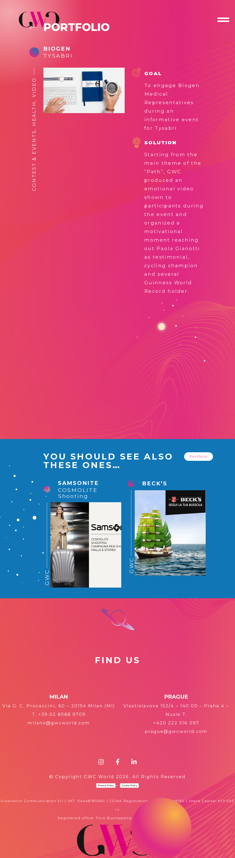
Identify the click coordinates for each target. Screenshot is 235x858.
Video (34, 87)
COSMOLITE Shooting (78, 493)
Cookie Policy (129, 785)
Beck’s (154, 483)
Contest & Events (34, 160)
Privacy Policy (106, 785)
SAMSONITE (78, 483)
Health (34, 113)
